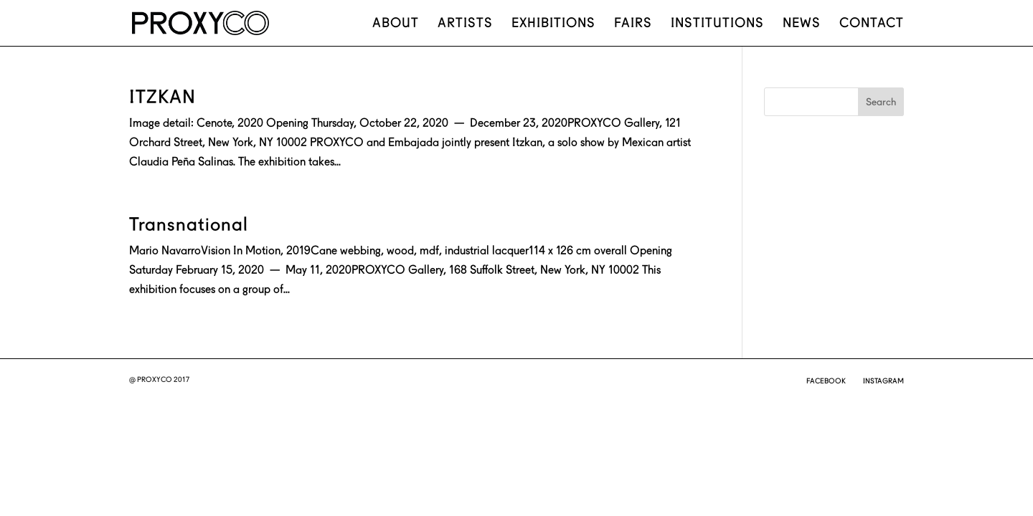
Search (881, 102)
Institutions (717, 24)
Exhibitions (553, 24)
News (802, 24)
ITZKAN (162, 97)
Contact (871, 24)
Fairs (633, 24)
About (395, 24)
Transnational (188, 224)
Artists (465, 24)
